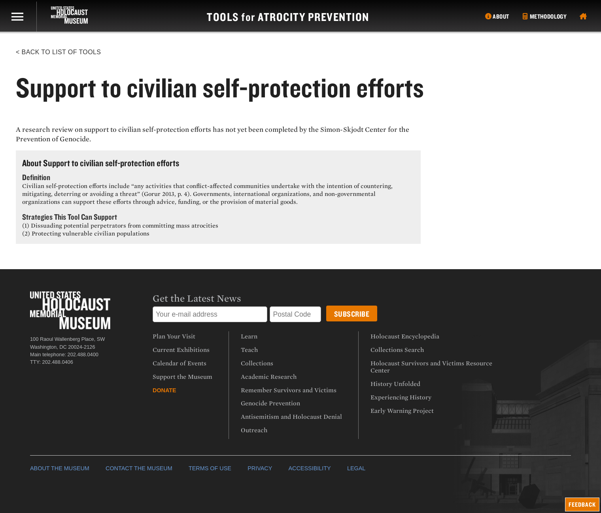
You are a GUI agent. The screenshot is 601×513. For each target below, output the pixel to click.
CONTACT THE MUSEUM (139, 468)
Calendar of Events (179, 363)
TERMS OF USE (210, 468)
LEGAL (356, 468)
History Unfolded (395, 384)
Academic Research (269, 376)
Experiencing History (400, 397)
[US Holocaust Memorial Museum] (65, 15)
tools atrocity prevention (288, 17)
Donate (164, 390)
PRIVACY (260, 468)
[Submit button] (352, 313)
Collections (257, 363)
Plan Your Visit (174, 336)
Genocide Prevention (270, 403)
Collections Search (397, 349)
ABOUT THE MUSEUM (59, 468)
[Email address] (210, 314)
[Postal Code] (295, 314)
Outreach (254, 430)
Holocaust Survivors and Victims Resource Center (431, 367)
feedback (582, 504)
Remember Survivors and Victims (288, 390)
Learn (249, 336)
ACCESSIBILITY (309, 468)
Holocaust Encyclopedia (404, 336)
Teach (249, 349)
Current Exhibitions (181, 349)
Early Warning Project (402, 410)
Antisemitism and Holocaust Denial (291, 416)
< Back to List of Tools (58, 52)
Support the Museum (182, 376)
